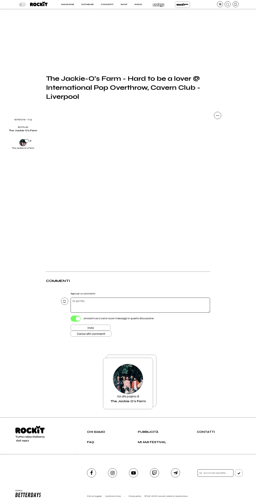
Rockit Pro (182, 4)
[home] (39, 4)
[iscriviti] (239, 473)
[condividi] (217, 115)
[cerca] (228, 4)
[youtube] (133, 472)
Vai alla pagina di (128, 383)
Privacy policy (135, 496)
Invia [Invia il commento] (90, 328)
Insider (158, 5)
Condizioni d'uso (113, 496)
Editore (28, 493)
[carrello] (220, 4)
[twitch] (154, 472)
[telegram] (175, 472)
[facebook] (91, 472)
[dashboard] (236, 4)
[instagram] (112, 472)
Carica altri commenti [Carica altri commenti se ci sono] (91, 334)
